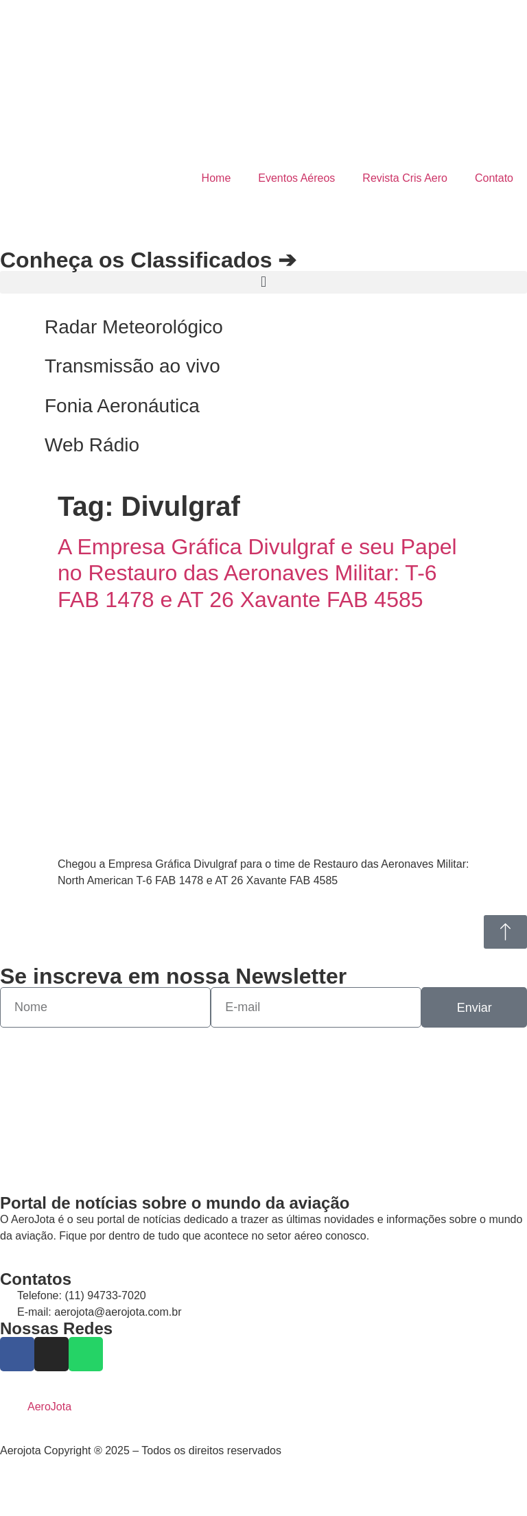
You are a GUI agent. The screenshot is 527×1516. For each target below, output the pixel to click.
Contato (494, 178)
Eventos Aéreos (296, 178)
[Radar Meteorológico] (17, 327)
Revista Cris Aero (404, 178)
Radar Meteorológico (134, 326)
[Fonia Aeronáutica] (17, 406)
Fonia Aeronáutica (122, 405)
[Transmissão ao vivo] (17, 366)
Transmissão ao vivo (132, 366)
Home (216, 178)
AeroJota (49, 1406)
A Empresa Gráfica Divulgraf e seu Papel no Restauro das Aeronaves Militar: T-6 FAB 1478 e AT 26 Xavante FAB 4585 (257, 573)
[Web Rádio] (17, 445)
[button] (263, 282)
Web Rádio (92, 444)
